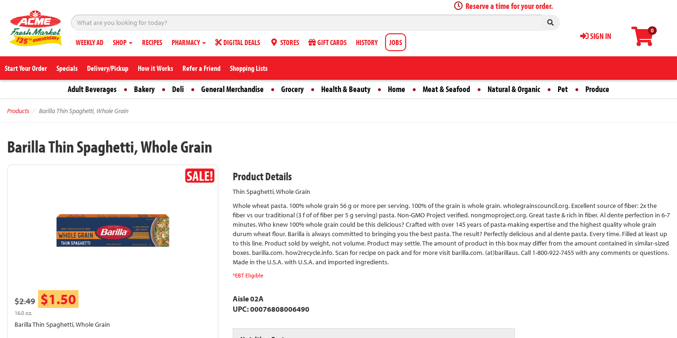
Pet (563, 89)
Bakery (144, 89)
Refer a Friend (201, 68)
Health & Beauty (345, 89)
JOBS (395, 42)
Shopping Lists (249, 68)
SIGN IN (595, 36)
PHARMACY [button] (189, 42)
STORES (284, 42)
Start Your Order (26, 68)
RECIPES (152, 42)
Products (18, 111)
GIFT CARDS (327, 42)
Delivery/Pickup (107, 68)
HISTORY (367, 42)
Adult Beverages (92, 89)
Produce (597, 89)
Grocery (292, 89)
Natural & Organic (514, 89)
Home (396, 89)
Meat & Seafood (446, 89)
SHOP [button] (123, 42)
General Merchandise (232, 89)
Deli (178, 89)
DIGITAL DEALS (237, 42)
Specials (67, 68)
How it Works (155, 68)
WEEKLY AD (89, 42)
